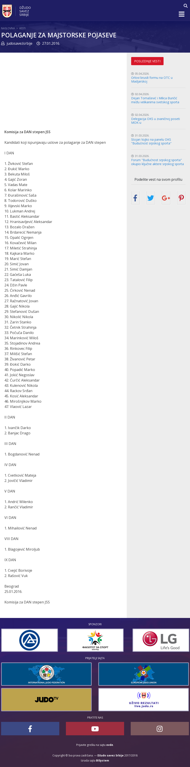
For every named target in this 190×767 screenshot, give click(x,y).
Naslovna (8, 28)
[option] (29, 640)
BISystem (102, 760)
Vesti (22, 28)
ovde (109, 745)
